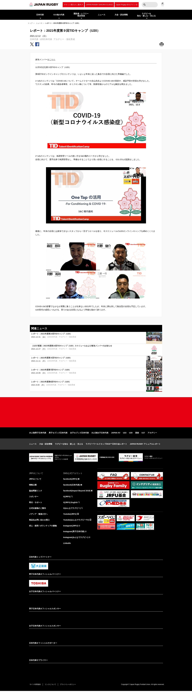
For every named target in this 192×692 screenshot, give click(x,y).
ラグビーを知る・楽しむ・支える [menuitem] (146, 15)
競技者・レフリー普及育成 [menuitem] (81, 15)
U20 (131, 433)
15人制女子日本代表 (100, 433)
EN (162, 6)
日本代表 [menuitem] (40, 15)
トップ (30, 23)
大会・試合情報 (45, 444)
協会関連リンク (35, 491)
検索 (144, 4)
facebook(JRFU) (70, 480)
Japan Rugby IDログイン (125, 5)
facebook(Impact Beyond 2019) (77, 491)
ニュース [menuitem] (101, 15)
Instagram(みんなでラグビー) (75, 538)
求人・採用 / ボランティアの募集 (43, 526)
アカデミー (152, 433)
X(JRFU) (67, 497)
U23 (124, 433)
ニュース (39, 23)
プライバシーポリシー (68, 685)
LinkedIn (67, 544)
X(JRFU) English (70, 503)
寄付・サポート (35, 503)
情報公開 (33, 485)
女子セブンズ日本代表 (79, 433)
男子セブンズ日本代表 (58, 433)
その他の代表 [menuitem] (58, 15)
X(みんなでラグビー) (72, 509)
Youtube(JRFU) (70, 515)
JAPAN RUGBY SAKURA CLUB (98, 5)
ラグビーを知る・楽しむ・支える (69, 444)
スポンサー (33, 497)
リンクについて (50, 685)
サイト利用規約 (35, 685)
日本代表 (34, 39)
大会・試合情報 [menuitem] (121, 15)
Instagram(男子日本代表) (74, 532)
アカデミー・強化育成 (64, 39)
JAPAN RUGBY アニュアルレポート (145, 444)
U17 (143, 433)
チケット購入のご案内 (72, 5)
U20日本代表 (46, 39)
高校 (137, 433)
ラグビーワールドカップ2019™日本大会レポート (106, 444)
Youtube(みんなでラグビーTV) (76, 521)
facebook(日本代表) (71, 485)
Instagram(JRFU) (70, 526)
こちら (52, 59)
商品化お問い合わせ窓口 (39, 521)
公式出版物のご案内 (37, 509)
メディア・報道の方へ (38, 515)
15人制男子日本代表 (37, 433)
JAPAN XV (115, 433)
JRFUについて (35, 480)
